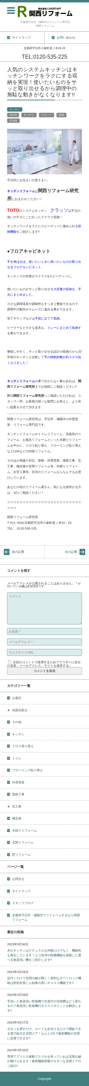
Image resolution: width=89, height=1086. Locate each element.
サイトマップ (21, 891)
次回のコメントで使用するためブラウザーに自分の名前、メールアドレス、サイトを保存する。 (44, 663)
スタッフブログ (23, 903)
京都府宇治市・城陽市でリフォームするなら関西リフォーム (46, 917)
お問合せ (18, 879)
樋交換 (16, 818)
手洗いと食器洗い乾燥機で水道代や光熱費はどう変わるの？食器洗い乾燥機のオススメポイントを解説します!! (44, 1005)
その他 (16, 722)
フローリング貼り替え (27, 770)
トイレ (16, 758)
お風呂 (16, 698)
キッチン (14, 109)
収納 (61, 114)
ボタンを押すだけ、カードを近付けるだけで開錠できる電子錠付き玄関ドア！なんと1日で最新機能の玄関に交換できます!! (44, 1033)
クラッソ (46, 114)
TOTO (13, 114)
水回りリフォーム (24, 830)
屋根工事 (18, 794)
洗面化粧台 (20, 710)
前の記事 (18, 552)
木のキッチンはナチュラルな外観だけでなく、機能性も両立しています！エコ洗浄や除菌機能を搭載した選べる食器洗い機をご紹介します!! (44, 955)
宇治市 (13, 120)
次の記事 (71, 552)
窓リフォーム (21, 854)
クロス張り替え (23, 746)
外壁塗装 (18, 782)
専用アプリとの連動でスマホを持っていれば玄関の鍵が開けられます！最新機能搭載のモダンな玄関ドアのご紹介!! (44, 1061)
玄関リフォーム (23, 842)
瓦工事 (16, 806)
